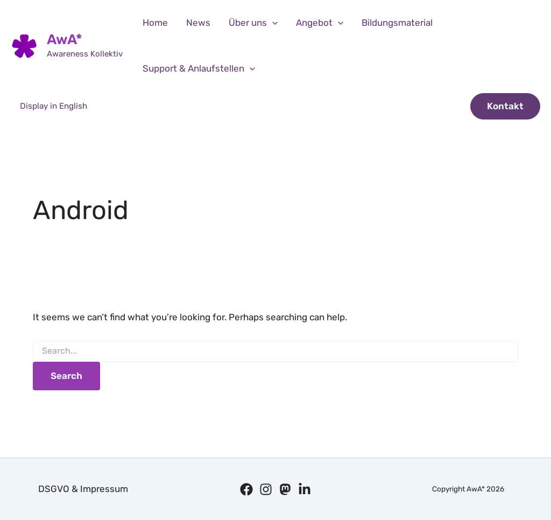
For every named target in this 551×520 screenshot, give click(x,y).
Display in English (53, 106)
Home (155, 22)
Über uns (253, 23)
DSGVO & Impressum (83, 488)
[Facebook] (246, 489)
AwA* (64, 39)
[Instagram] (265, 489)
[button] (505, 106)
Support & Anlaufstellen (199, 69)
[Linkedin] (304, 489)
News (198, 22)
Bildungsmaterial (397, 22)
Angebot (319, 23)
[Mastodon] (285, 489)
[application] (272, 23)
